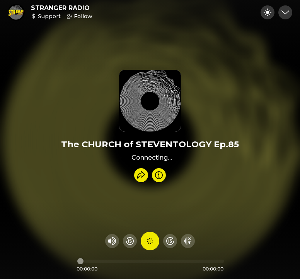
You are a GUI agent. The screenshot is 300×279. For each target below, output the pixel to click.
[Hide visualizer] (188, 241)
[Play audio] (150, 241)
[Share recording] (141, 175)
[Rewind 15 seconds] (130, 241)
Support (46, 16)
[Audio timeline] (150, 261)
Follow (79, 16)
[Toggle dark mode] (267, 12)
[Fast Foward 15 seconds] (170, 241)
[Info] (159, 175)
